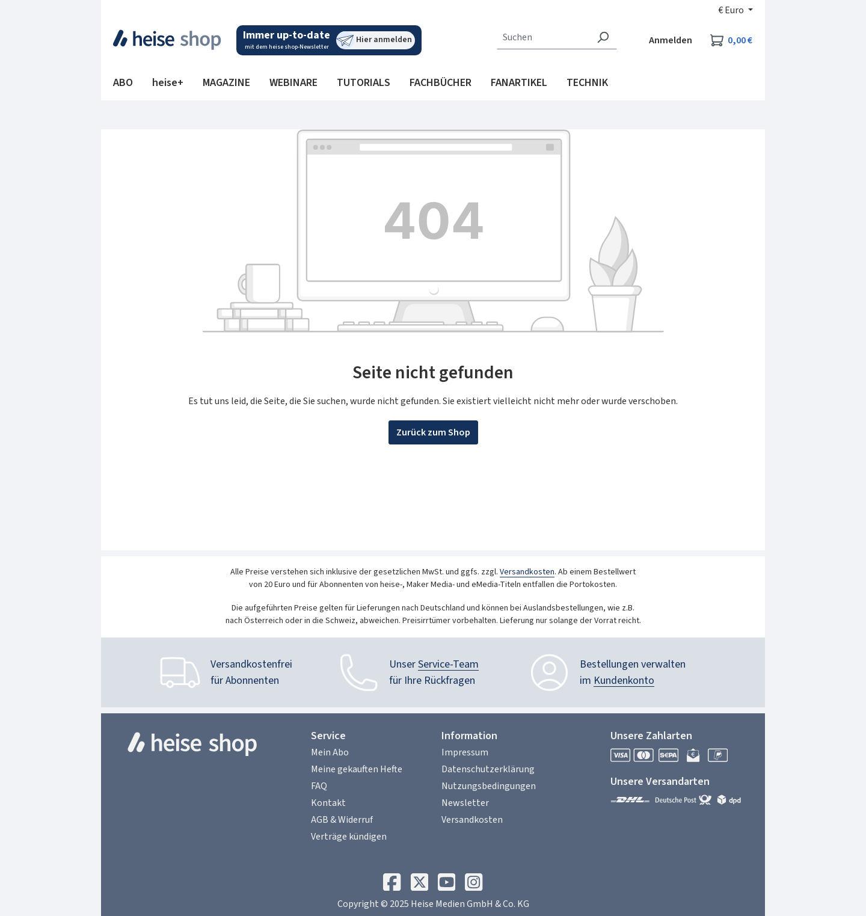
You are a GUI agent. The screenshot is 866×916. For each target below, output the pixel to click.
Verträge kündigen (349, 836)
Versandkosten (527, 572)
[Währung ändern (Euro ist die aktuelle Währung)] (735, 10)
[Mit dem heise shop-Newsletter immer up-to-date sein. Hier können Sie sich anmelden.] (329, 40)
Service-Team (448, 664)
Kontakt (328, 803)
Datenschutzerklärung (488, 769)
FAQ (319, 786)
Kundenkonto (624, 680)
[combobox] (543, 37)
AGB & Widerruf (342, 819)
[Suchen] (603, 37)
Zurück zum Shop (433, 432)
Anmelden (670, 40)
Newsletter (465, 803)
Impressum (464, 752)
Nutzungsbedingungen (488, 786)
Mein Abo (330, 752)
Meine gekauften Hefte (356, 769)
